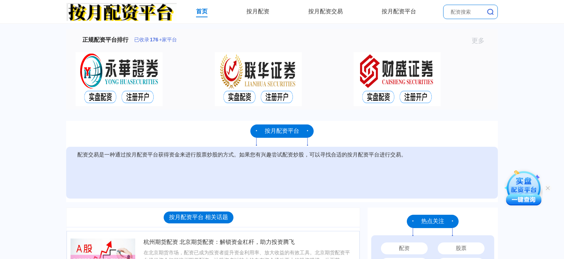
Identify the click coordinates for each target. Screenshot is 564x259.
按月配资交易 (325, 11)
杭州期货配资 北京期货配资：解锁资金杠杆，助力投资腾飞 (219, 242)
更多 (481, 40)
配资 (404, 248)
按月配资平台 (399, 11)
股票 (461, 248)
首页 (202, 11)
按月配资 (257, 11)
